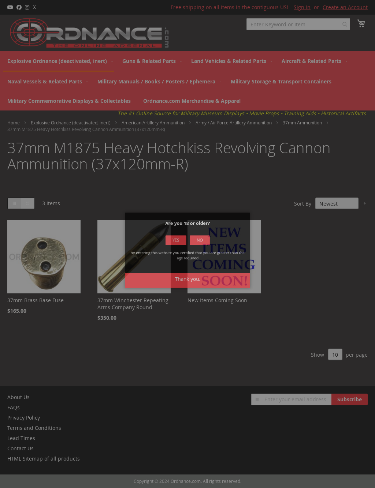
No (196, 246)
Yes (179, 246)
